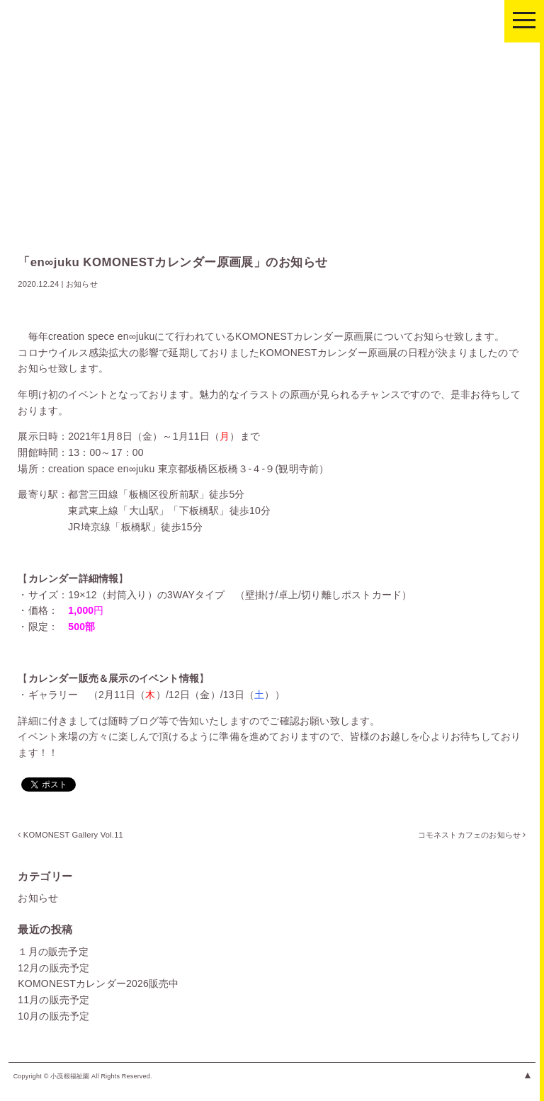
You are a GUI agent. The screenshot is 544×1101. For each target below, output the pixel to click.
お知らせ (38, 897)
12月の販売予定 (53, 968)
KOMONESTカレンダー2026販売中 (98, 983)
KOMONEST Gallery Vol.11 (70, 835)
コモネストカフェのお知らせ (470, 835)
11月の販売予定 (53, 999)
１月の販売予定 (53, 951)
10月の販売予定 (53, 1016)
